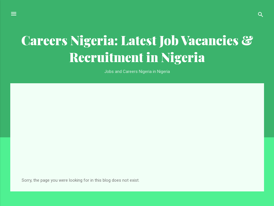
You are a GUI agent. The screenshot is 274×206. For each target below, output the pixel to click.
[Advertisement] (137, 135)
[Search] (260, 15)
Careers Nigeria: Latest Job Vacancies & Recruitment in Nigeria (137, 48)
